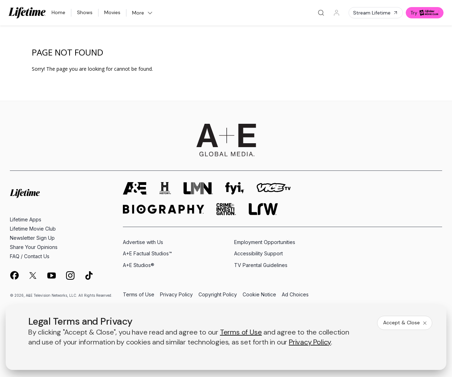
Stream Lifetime (375, 13)
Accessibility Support (258, 253)
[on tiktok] (89, 275)
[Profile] (336, 12)
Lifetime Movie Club (33, 229)
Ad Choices (295, 294)
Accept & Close (405, 322)
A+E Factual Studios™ (147, 253)
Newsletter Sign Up (32, 238)
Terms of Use (138, 294)
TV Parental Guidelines (260, 265)
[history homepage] (165, 188)
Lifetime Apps (25, 219)
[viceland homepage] (274, 188)
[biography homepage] (163, 209)
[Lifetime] (27, 12)
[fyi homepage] (234, 188)
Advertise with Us (143, 242)
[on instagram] (70, 275)
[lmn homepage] (198, 188)
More (142, 13)
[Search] (321, 12)
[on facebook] (14, 275)
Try (424, 13)
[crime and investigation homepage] (226, 209)
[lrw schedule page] (263, 209)
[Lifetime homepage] (25, 193)
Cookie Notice (259, 294)
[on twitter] (33, 275)
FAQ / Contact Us (29, 256)
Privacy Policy (176, 294)
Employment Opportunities (264, 242)
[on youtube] (51, 275)
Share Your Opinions (34, 247)
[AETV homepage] (135, 188)
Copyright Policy (217, 294)
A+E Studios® (138, 265)
